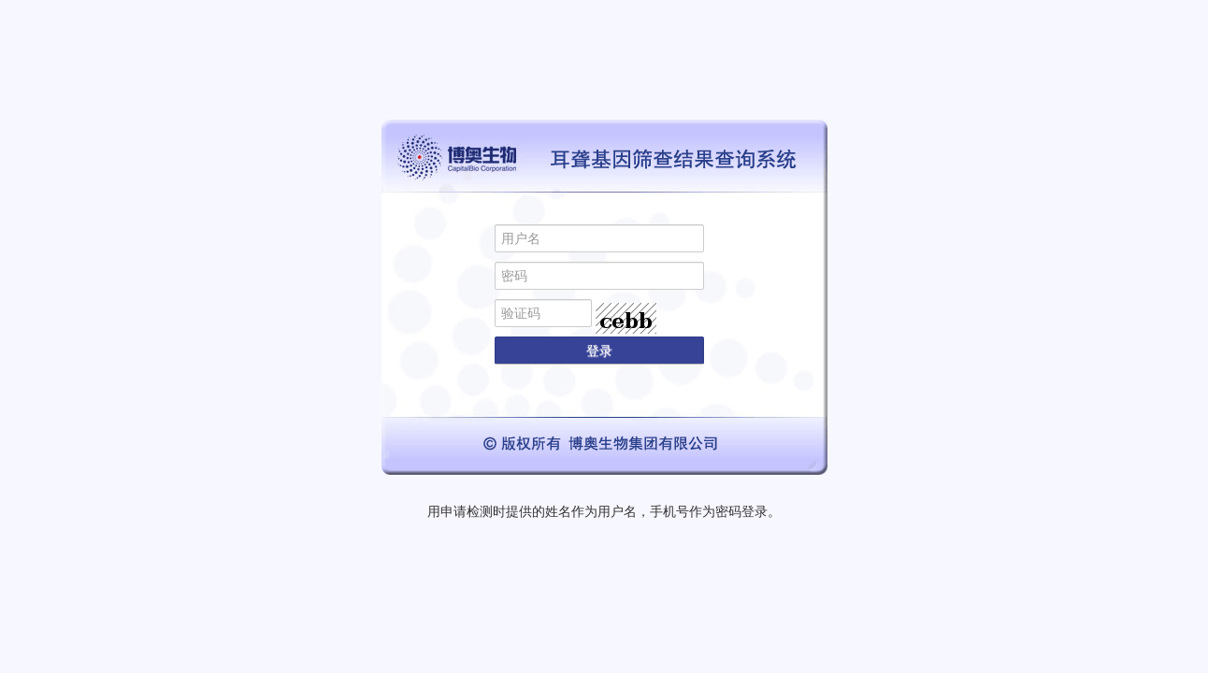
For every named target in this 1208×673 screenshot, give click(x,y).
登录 (599, 350)
